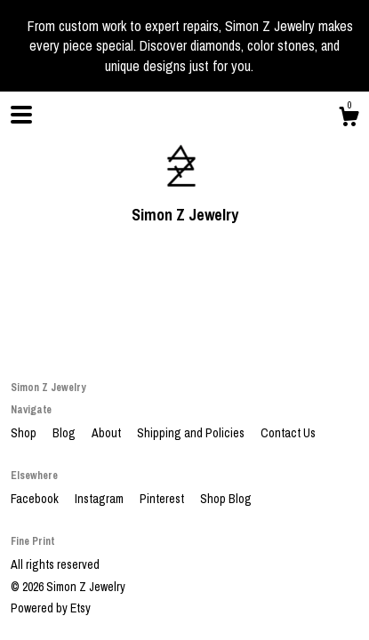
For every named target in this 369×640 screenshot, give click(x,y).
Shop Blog (226, 499)
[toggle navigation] (21, 115)
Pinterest (163, 499)
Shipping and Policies (192, 433)
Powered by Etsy (51, 608)
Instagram (100, 499)
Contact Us (288, 433)
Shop (25, 433)
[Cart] (348, 119)
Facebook (36, 499)
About (108, 433)
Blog (65, 433)
